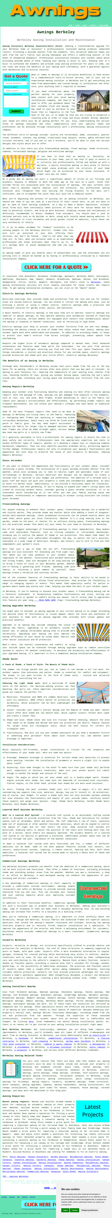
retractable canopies (72, 1076)
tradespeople (97, 1032)
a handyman (21, 1038)
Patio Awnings (17, 1157)
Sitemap (4, 1197)
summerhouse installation (63, 1038)
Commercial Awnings (38, 1172)
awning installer (55, 81)
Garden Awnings (59, 1157)
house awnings (90, 1088)
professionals (10, 1019)
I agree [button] (65, 1210)
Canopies (7, 1160)
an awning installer (27, 1035)
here (31, 1022)
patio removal (98, 1047)
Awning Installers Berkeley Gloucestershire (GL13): (33, 46)
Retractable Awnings (14, 1172)
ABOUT (85, 25)
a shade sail (55, 795)
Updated (24, 1197)
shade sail (55, 789)
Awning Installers (88, 1172)
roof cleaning (40, 1041)
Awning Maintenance (72, 1169)
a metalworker (98, 1044)
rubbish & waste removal (58, 1044)
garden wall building (78, 1041)
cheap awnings (60, 1073)
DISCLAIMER (103, 25)
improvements (10, 1032)
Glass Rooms (101, 1157)
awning (62, 61)
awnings (34, 135)
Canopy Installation (88, 1160)
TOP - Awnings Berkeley (16, 1176)
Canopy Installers (38, 1157)
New (18, 1197)
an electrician (97, 1035)
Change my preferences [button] (89, 1210)
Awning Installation (50, 1163)
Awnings (12, 1197)
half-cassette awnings (95, 1073)
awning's (83, 449)
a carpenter (20, 1050)
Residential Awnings (81, 1157)
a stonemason (22, 1047)
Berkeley (95, 282)
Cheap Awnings (66, 1160)
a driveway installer (59, 1047)
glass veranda (26, 469)
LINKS (77, 25)
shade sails (71, 675)
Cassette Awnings (24, 1160)
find (11, 992)
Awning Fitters (32, 1166)
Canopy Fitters (11, 1166)
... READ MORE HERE (45, 600)
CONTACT (93, 25)
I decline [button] (74, 1210)
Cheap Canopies (22, 1169)
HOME (70, 25)
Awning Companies (73, 1163)
